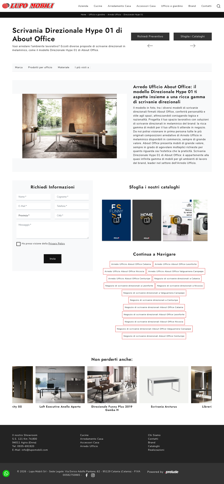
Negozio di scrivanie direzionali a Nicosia (180, 285)
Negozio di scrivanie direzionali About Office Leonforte (154, 314)
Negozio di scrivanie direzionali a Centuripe (154, 300)
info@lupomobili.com (35, 450)
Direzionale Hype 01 (133, 14)
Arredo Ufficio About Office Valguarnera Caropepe (176, 271)
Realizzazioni (156, 450)
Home (83, 14)
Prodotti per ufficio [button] (40, 67)
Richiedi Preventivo (150, 36)
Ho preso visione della (43, 243)
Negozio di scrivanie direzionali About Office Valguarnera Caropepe (154, 328)
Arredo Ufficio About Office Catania (131, 264)
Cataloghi (154, 446)
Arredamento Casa (119, 6)
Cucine (98, 6)
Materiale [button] (63, 67)
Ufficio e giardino (172, 6)
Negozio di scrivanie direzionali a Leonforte (129, 285)
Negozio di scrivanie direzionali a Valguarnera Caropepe (154, 293)
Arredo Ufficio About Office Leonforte (176, 264)
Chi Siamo (154, 435)
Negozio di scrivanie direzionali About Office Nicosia (154, 321)
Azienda (83, 6)
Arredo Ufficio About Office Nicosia (124, 271)
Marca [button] (19, 67)
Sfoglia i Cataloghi (193, 36)
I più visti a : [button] (82, 67)
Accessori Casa (146, 6)
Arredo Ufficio (114, 14)
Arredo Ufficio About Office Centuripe (129, 278)
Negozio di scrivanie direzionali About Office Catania (154, 307)
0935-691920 (25, 446)
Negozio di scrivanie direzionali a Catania (177, 278)
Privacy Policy (56, 243)
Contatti (206, 6)
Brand (192, 6)
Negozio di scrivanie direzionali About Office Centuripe (154, 336)
